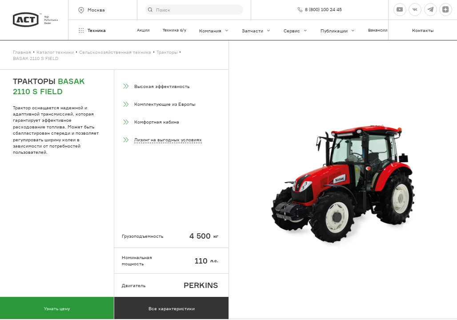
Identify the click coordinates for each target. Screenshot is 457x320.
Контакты (422, 30)
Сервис (296, 30)
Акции (143, 30)
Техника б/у (174, 30)
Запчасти (256, 30)
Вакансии (378, 30)
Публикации (338, 30)
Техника (91, 30)
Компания (214, 30)
